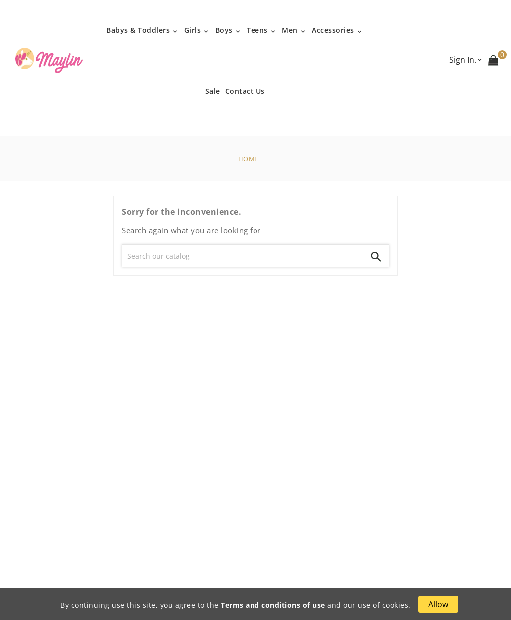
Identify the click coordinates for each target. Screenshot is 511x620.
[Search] (243, 256)
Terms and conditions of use (273, 605)
